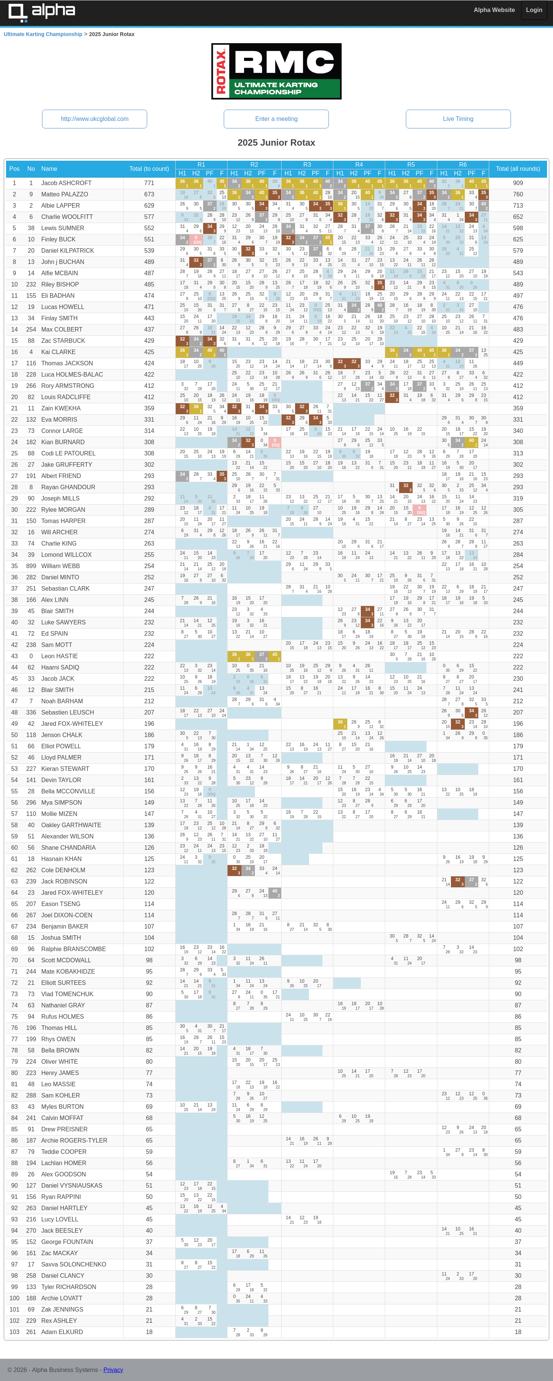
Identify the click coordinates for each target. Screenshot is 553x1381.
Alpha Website (494, 10)
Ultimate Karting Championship (43, 34)
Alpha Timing (42, 13)
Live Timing (458, 119)
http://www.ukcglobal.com (95, 119)
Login (534, 10)
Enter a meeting (276, 119)
